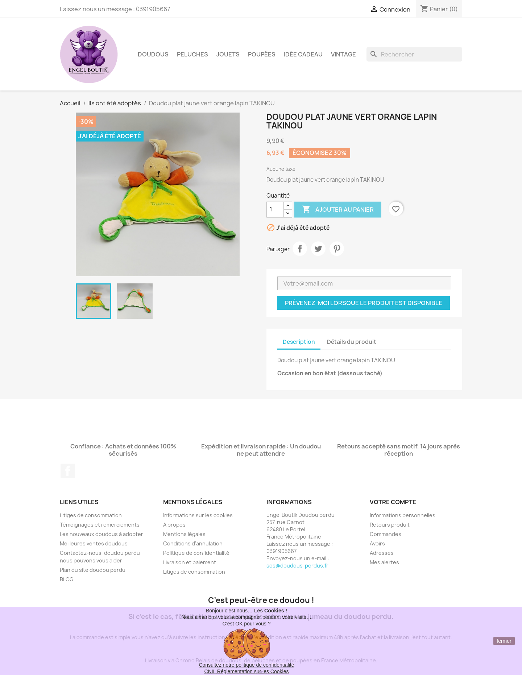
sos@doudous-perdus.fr (297, 565)
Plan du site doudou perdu (92, 569)
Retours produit (390, 524)
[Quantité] (275, 210)
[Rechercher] (414, 54)
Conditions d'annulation (193, 543)
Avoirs (377, 543)
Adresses (382, 552)
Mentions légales (184, 534)
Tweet (318, 248)
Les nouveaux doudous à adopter (101, 534)
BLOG (67, 579)
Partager (300, 248)
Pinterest (337, 248)
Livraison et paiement (189, 562)
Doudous (153, 54)
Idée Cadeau (303, 54)
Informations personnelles (402, 515)
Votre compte (393, 502)
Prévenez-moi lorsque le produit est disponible (363, 303)
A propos (174, 524)
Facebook (68, 471)
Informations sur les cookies (198, 515)
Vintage (343, 54)
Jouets (228, 54)
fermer (504, 641)
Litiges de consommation (91, 515)
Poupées (262, 54)
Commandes (385, 534)
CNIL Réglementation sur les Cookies (246, 671)
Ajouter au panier (338, 209)
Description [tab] (299, 342)
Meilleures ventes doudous (94, 543)
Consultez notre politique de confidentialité (246, 665)
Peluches (192, 54)
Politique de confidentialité (196, 552)
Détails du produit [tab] (351, 342)
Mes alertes (384, 562)
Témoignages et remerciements (100, 524)
